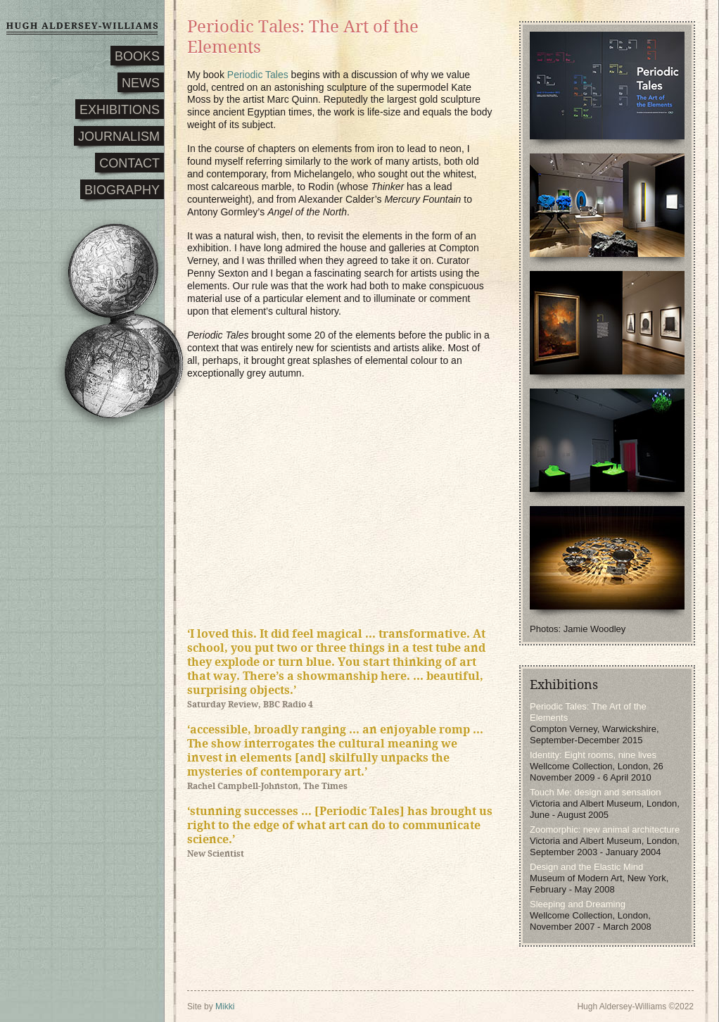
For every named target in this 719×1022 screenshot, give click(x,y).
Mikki (224, 1006)
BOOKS (137, 56)
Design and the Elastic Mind (586, 867)
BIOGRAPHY (122, 190)
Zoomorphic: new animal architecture (605, 829)
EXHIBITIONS (119, 110)
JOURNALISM (119, 137)
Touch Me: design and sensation (595, 792)
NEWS (141, 83)
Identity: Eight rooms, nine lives (593, 755)
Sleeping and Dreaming (577, 904)
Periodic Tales (257, 74)
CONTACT (129, 163)
